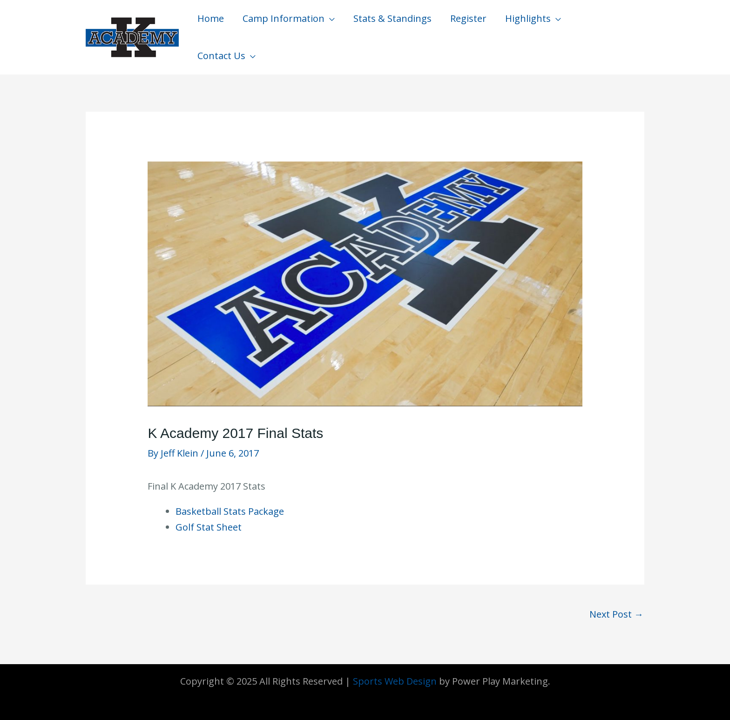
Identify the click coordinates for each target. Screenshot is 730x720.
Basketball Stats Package (230, 511)
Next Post (616, 614)
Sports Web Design (395, 681)
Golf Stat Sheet (209, 527)
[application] (329, 18)
